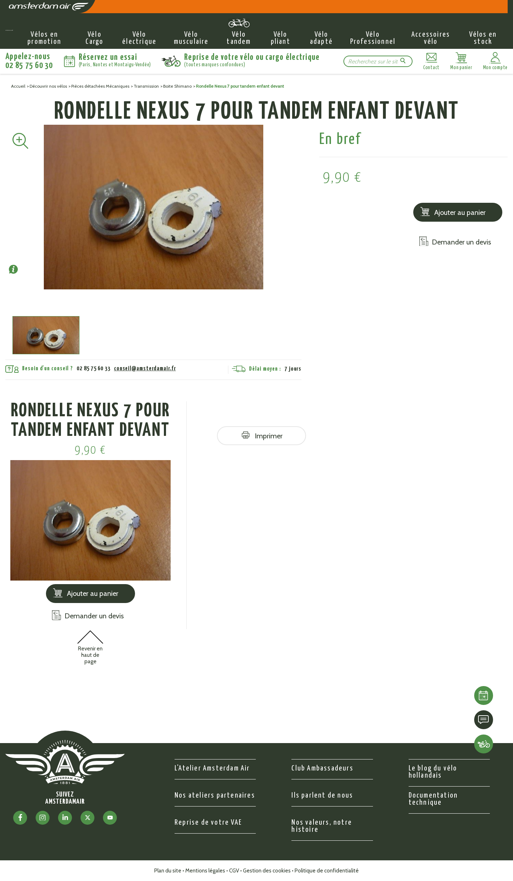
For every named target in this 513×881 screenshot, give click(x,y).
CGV (234, 870)
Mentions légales (205, 870)
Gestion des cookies (267, 870)
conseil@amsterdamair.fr (145, 369)
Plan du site (167, 870)
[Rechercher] (373, 61)
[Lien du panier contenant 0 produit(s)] (461, 61)
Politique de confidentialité (327, 870)
